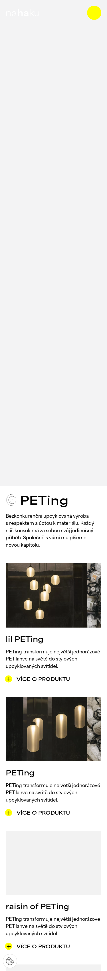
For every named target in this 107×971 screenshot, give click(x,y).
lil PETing (24, 639)
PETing (20, 773)
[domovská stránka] (22, 12)
